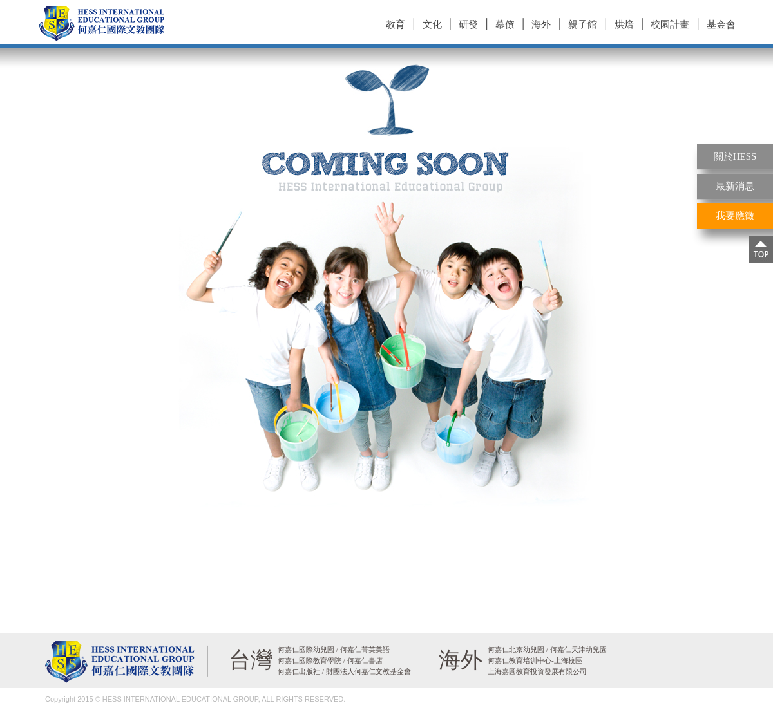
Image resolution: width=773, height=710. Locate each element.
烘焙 (624, 24)
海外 (541, 24)
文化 (432, 24)
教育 (395, 24)
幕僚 (505, 24)
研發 (468, 24)
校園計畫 (670, 24)
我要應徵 (735, 215)
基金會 (721, 24)
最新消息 (735, 186)
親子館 (582, 24)
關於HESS (735, 156)
